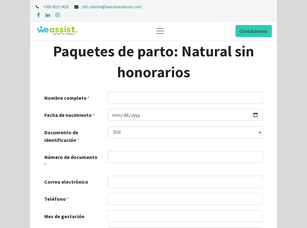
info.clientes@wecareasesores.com (111, 6)
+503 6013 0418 (56, 6)
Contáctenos (254, 31)
